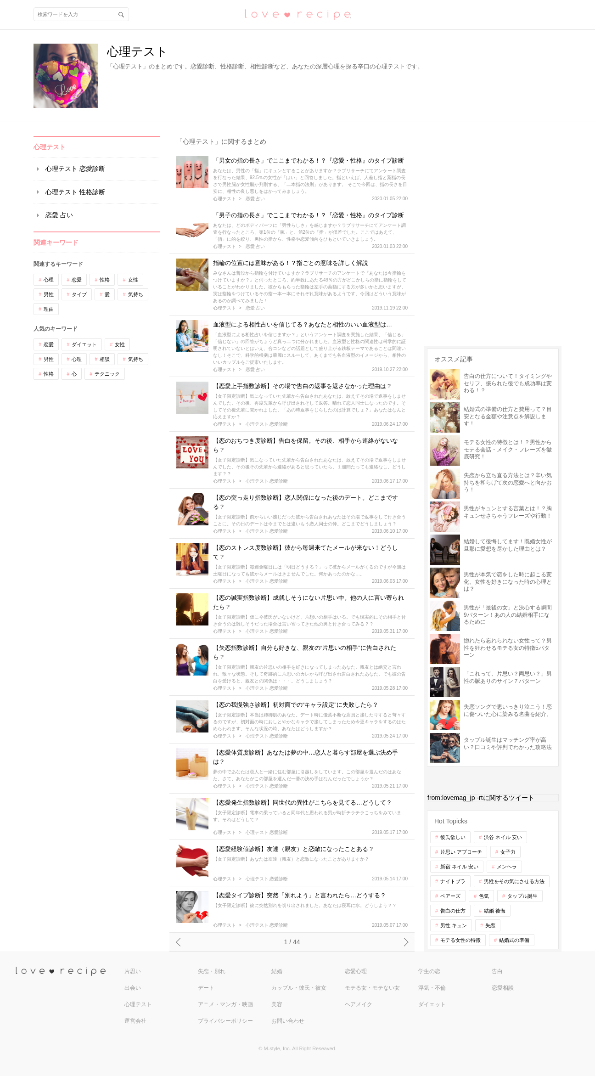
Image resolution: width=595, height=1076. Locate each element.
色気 (484, 896)
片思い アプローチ (461, 852)
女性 (133, 279)
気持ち (135, 294)
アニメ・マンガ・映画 (225, 1004)
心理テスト (224, 199)
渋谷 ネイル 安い (503, 837)
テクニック (107, 374)
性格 (105, 279)
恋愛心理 (356, 971)
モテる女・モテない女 (372, 988)
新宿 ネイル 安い (459, 866)
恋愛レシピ (297, 14)
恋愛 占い (59, 215)
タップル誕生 (522, 896)
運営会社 (135, 1021)
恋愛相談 (503, 988)
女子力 (508, 852)
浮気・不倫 (432, 988)
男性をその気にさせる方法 (514, 881)
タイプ (79, 294)
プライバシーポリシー (225, 1021)
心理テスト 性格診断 (75, 192)
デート (206, 988)
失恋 (490, 925)
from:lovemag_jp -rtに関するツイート (480, 797)
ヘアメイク (358, 1004)
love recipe (69, 971)
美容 (276, 1004)
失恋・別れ (211, 971)
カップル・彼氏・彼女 (298, 988)
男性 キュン (453, 925)
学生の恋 (429, 971)
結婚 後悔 (494, 910)
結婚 (276, 971)
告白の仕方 (453, 910)
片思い (132, 971)
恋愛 (77, 279)
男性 (49, 294)
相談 (105, 359)
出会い (132, 988)
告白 (497, 971)
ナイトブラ (453, 881)
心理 (49, 279)
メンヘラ (507, 866)
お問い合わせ (287, 1021)
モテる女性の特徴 (460, 940)
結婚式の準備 (514, 940)
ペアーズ (450, 896)
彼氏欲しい (453, 837)
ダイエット (84, 344)
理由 (49, 309)
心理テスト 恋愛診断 (75, 168)
